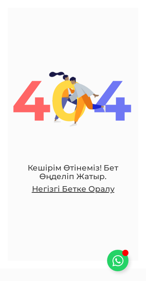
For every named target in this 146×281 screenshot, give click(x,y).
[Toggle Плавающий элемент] (117, 260)
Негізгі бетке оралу (73, 189)
